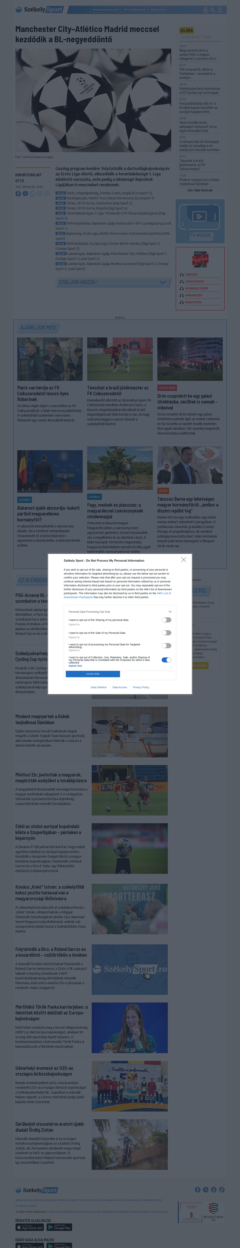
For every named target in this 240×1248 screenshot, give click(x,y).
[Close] (184, 560)
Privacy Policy (141, 687)
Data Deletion (99, 687)
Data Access (119, 687)
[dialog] (120, 624)
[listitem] (120, 612)
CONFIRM (93, 674)
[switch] (166, 619)
